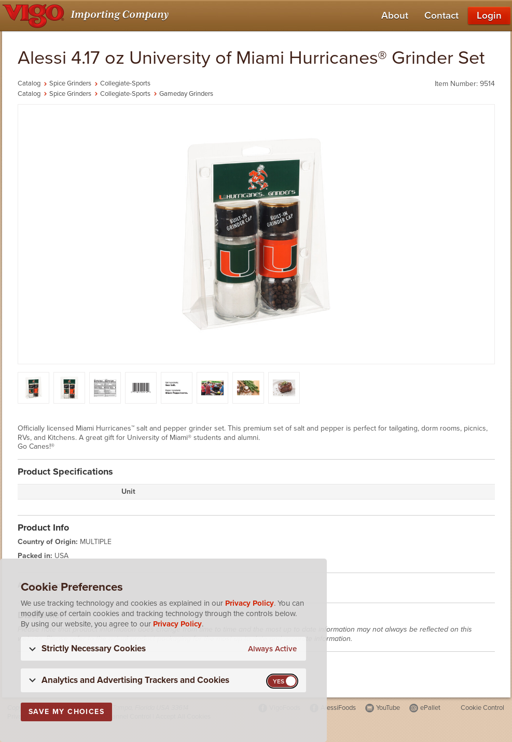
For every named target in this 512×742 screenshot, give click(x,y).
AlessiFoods (338, 708)
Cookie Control (482, 708)
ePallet (430, 708)
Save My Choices (66, 711)
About (394, 15)
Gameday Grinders (186, 94)
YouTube (388, 708)
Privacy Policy (249, 603)
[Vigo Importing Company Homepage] (87, 15)
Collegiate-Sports (125, 83)
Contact (441, 15)
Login (489, 15)
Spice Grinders (70, 83)
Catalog (29, 83)
